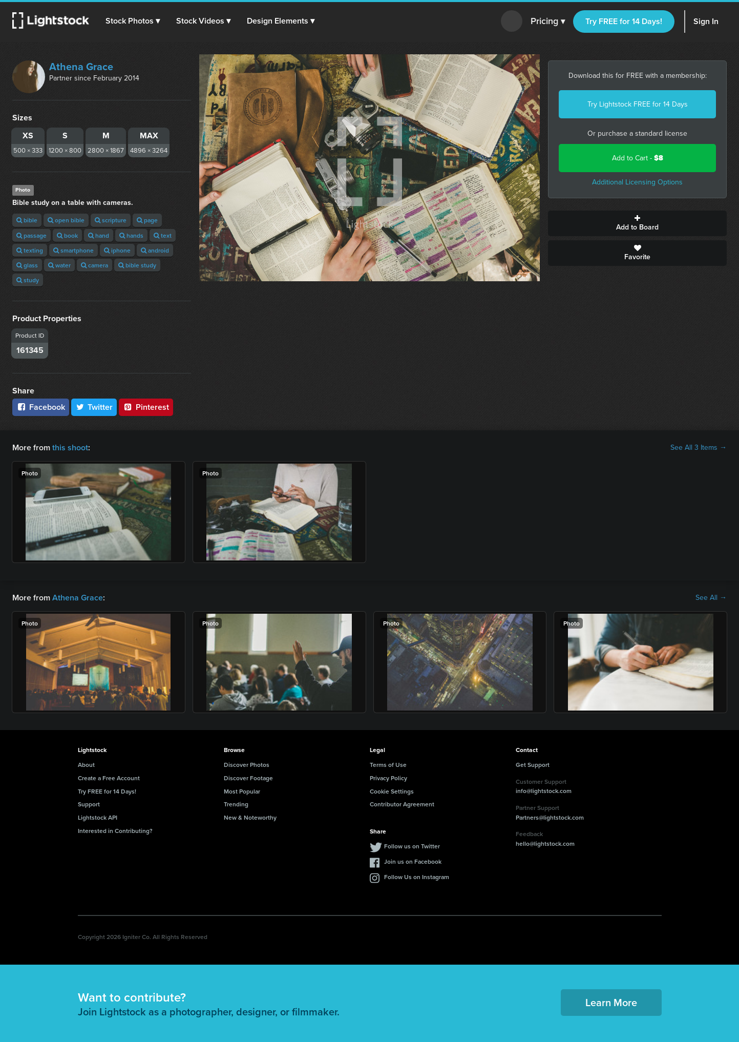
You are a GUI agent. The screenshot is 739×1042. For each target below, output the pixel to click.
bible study (137, 265)
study (27, 280)
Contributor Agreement (402, 804)
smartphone (73, 250)
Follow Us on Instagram (416, 876)
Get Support (533, 764)
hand (98, 235)
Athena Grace (81, 66)
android (155, 250)
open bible (66, 220)
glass (27, 265)
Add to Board (637, 223)
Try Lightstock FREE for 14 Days (637, 104)
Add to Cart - (637, 158)
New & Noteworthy (250, 817)
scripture (110, 220)
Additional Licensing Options (637, 182)
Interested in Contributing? (115, 830)
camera (94, 265)
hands (131, 235)
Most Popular (242, 791)
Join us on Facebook (412, 861)
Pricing (548, 21)
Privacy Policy (388, 778)
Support (89, 804)
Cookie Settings (392, 791)
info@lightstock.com (544, 790)
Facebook (40, 407)
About (86, 764)
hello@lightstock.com (545, 843)
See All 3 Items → (698, 448)
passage (31, 235)
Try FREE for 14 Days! (623, 21)
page (147, 220)
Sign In (706, 21)
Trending (236, 804)
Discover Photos (246, 764)
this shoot (70, 447)
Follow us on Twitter (412, 846)
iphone (117, 250)
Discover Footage (248, 778)
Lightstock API (97, 817)
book (67, 235)
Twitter (94, 407)
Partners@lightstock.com (550, 817)
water (59, 265)
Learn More (611, 1002)
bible (26, 220)
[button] (132, 21)
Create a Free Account (109, 778)
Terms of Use (388, 764)
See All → (711, 598)
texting (29, 250)
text (163, 235)
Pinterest (146, 407)
